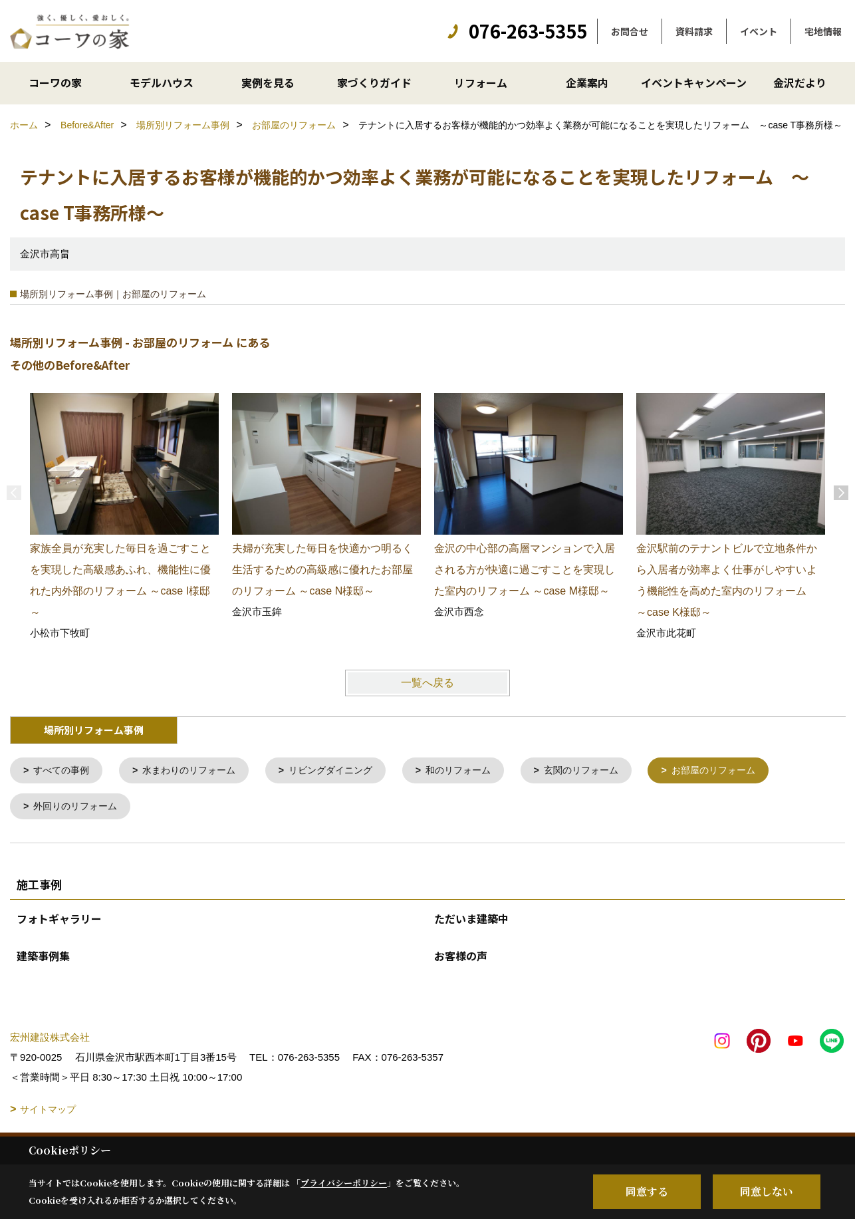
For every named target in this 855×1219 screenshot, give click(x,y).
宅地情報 (823, 31)
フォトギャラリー (59, 921)
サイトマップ (48, 1112)
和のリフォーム (480, 771)
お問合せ (629, 31)
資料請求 (694, 31)
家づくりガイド (374, 82)
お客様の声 (460, 958)
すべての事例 (64, 771)
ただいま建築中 (471, 921)
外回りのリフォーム (79, 808)
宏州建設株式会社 (50, 1039)
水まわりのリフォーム (197, 771)
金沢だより (799, 82)
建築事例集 (43, 958)
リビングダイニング (346, 771)
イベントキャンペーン (694, 82)
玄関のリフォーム (608, 771)
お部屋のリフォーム (747, 771)
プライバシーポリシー (344, 1182)
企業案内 (587, 82)
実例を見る (268, 82)
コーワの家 (55, 82)
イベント (758, 31)
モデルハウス (161, 82)
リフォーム (480, 82)
